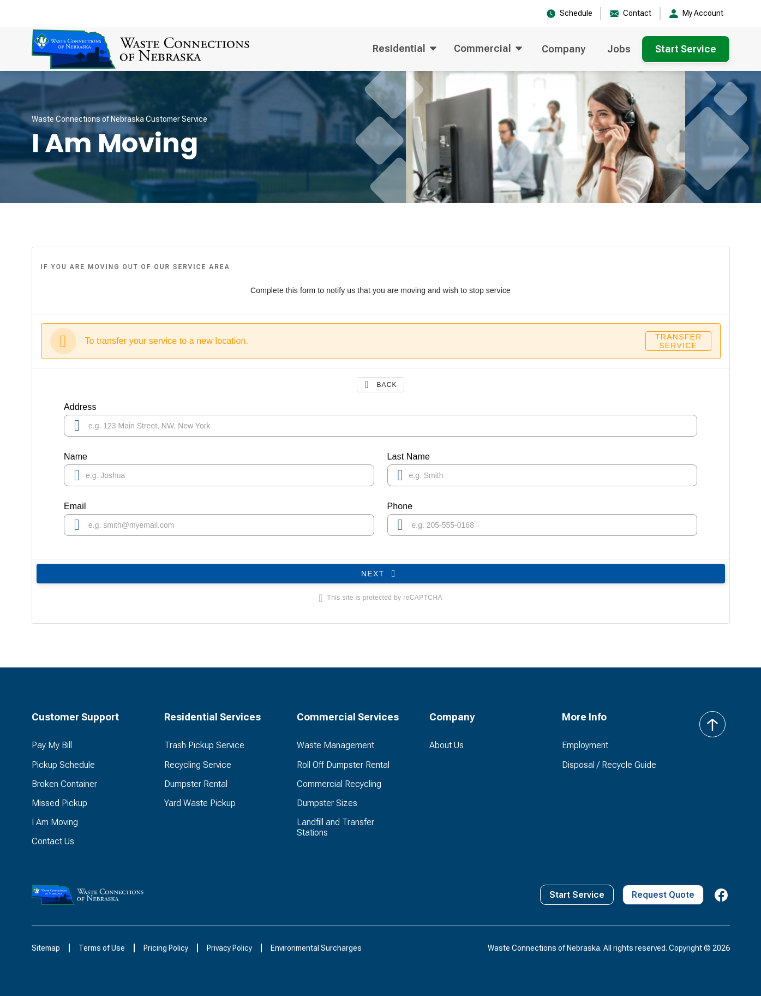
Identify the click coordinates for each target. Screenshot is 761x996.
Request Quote (663, 895)
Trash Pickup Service (204, 745)
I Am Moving (55, 822)
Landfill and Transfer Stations (335, 827)
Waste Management (335, 745)
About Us (446, 745)
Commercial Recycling (339, 784)
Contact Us (53, 841)
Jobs (619, 49)
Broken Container (64, 784)
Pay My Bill (52, 745)
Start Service (685, 49)
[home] (140, 49)
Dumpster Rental (195, 784)
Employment (585, 745)
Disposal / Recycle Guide (609, 765)
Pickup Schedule (63, 765)
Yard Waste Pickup (200, 803)
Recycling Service (197, 765)
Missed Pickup (59, 803)
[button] (404, 49)
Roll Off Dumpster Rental (343, 765)
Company (563, 49)
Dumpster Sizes (327, 803)
